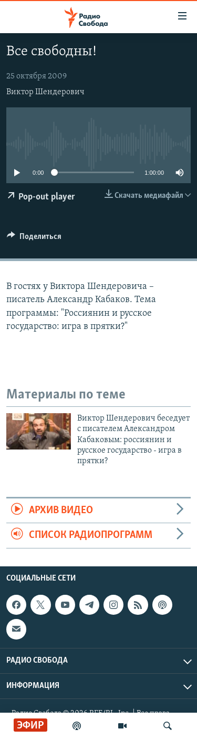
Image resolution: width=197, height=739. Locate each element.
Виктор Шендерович (45, 92)
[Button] (34, 239)
